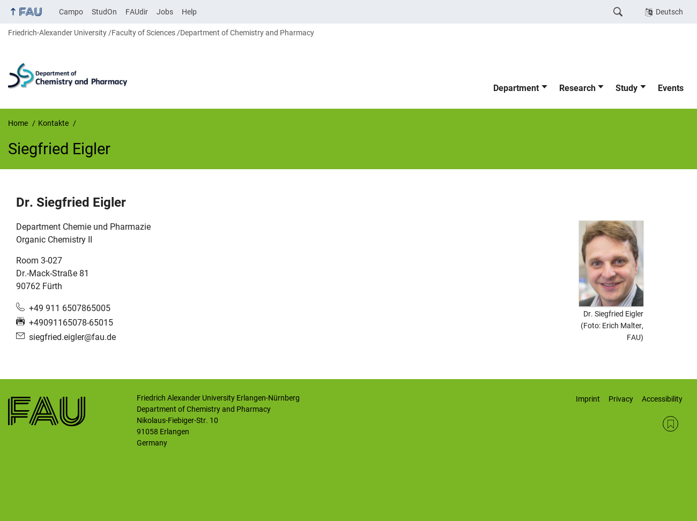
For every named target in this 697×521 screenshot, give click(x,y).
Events (671, 88)
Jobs (165, 11)
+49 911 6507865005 (69, 308)
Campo (71, 11)
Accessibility (662, 399)
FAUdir (136, 11)
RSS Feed (670, 424)
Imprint (588, 399)
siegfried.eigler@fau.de (72, 337)
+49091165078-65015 (71, 323)
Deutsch (669, 11)
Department (516, 88)
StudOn (104, 11)
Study (626, 88)
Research (577, 88)
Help (189, 11)
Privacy (621, 399)
